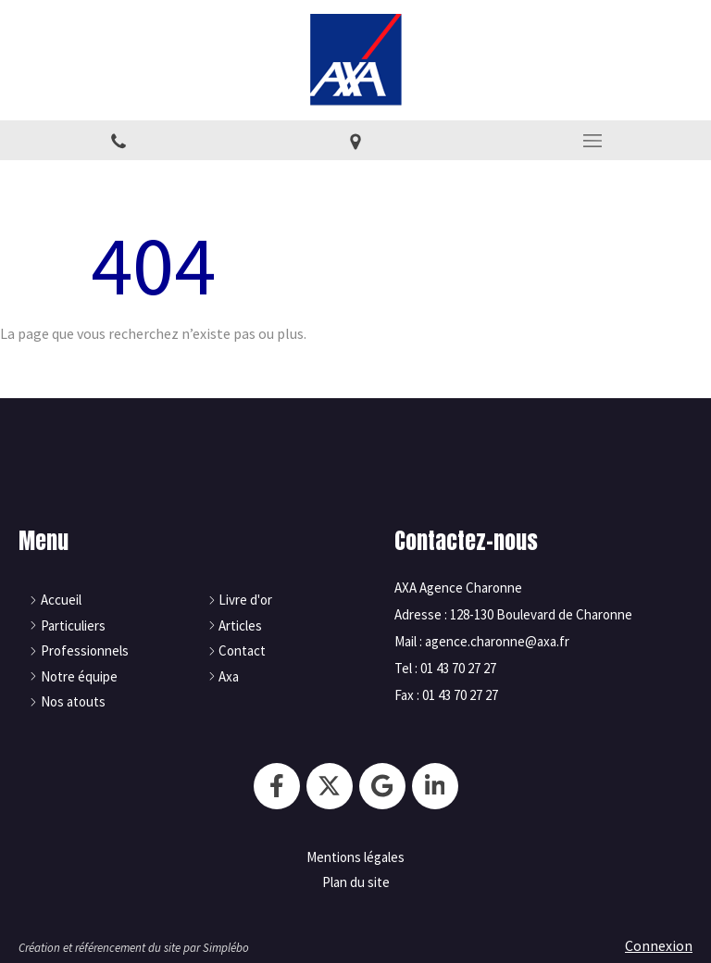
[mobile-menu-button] (592, 140)
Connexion (658, 945)
